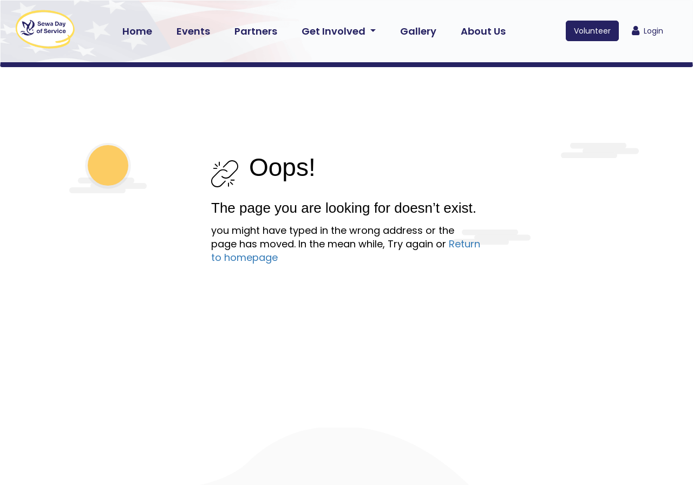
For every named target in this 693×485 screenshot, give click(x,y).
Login (647, 30)
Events (193, 31)
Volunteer (592, 30)
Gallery (418, 31)
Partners (255, 31)
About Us (483, 31)
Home (137, 31)
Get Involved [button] (335, 31)
